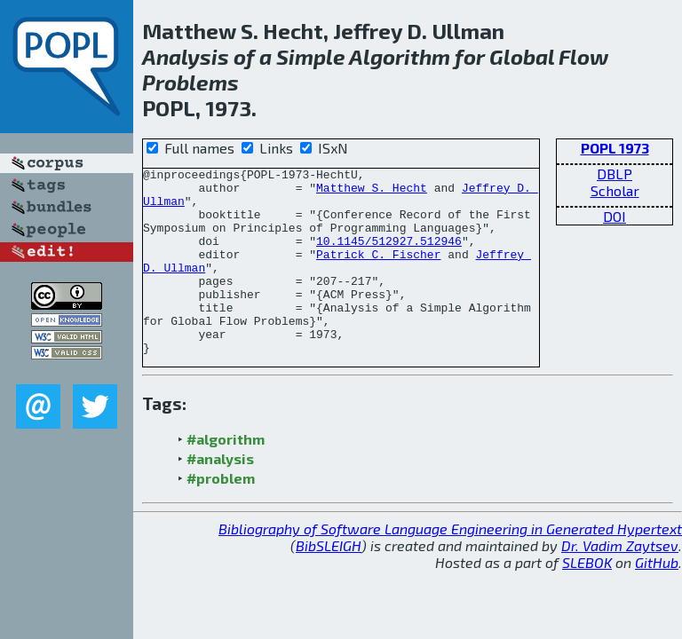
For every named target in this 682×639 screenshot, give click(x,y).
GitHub (656, 599)
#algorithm (225, 476)
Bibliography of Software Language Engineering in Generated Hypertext (450, 565)
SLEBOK (587, 599)
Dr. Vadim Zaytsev (619, 582)
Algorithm (399, 56)
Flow (583, 56)
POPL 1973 (615, 147)
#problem (220, 515)
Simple (310, 56)
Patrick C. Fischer (378, 272)
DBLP (614, 173)
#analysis (220, 495)
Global (521, 56)
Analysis (185, 56)
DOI (614, 216)
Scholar (615, 190)
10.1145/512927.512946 (389, 256)
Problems (190, 82)
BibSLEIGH (328, 582)
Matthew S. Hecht (371, 193)
